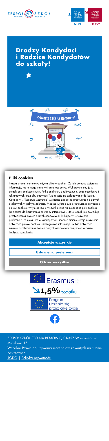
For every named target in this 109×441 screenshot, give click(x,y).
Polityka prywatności (36, 357)
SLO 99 (95, 24)
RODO (12, 357)
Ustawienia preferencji (54, 252)
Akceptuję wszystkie (55, 242)
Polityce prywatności (21, 231)
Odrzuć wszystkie (54, 262)
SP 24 (77, 24)
